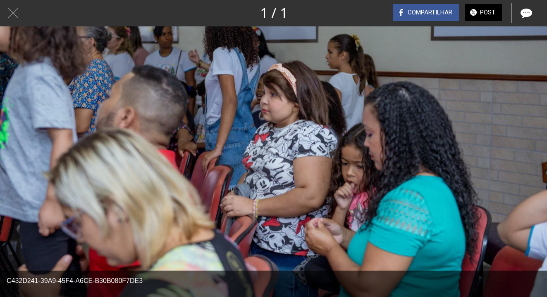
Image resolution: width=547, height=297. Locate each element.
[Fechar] (13, 13)
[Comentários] (525, 13)
